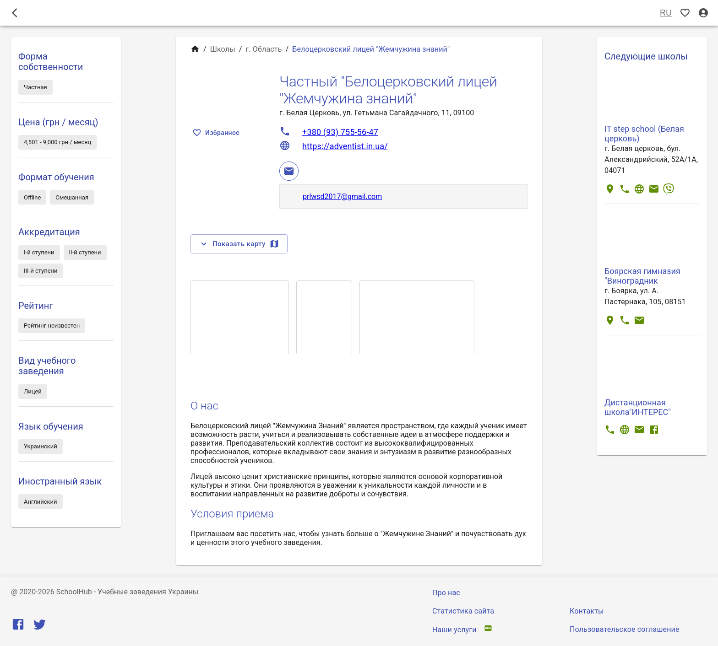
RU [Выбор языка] (665, 13)
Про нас (446, 592)
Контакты (587, 611)
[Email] (289, 171)
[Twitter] (40, 626)
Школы (222, 49)
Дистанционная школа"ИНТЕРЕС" (637, 407)
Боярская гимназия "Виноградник (642, 275)
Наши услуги (454, 629)
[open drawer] (14, 13)
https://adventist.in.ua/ (345, 146)
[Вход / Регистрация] (703, 13)
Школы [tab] (359, 13)
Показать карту (239, 244)
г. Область (264, 49)
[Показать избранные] (685, 13)
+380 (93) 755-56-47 (340, 132)
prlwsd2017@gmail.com (342, 196)
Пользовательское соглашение (625, 629)
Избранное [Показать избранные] (216, 132)
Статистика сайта (463, 611)
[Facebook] (18, 626)
